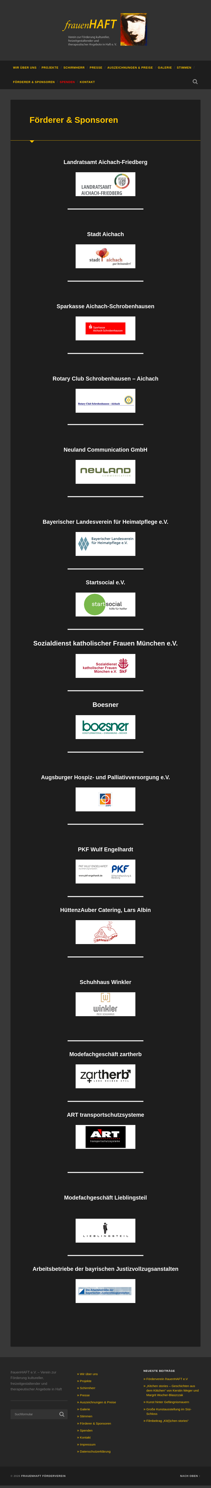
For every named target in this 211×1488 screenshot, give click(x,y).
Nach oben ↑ (190, 1478)
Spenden (67, 84)
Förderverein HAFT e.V (169, 1381)
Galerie (165, 69)
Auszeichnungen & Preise (130, 69)
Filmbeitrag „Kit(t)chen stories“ (169, 1428)
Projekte (50, 69)
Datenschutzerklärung (97, 1454)
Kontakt (87, 84)
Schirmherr (74, 69)
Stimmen (184, 69)
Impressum (88, 1447)
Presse (96, 69)
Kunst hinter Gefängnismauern (170, 1409)
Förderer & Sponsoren (34, 84)
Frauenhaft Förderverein (43, 1478)
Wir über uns (24, 69)
